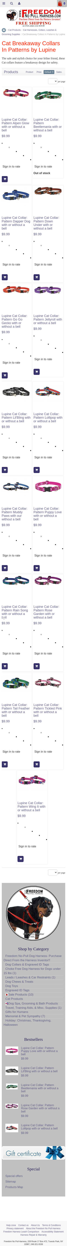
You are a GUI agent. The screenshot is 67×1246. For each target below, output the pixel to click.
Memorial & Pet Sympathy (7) (25, 1016)
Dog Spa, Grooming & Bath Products (31, 1003)
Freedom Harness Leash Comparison (21, 1231)
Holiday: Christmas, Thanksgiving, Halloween (27, 1022)
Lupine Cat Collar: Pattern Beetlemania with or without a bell (48, 125)
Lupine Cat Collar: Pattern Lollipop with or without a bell (48, 417)
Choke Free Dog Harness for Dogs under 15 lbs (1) (32, 971)
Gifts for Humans (16, 1012)
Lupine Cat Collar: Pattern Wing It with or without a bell (31, 806)
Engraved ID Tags (17, 990)
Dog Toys (11, 986)
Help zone (11, 1225)
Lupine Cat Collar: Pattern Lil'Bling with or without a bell (16, 417)
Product (29, 72)
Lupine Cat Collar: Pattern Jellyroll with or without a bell (48, 319)
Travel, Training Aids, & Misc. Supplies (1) (33, 1007)
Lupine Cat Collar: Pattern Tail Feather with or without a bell (16, 710)
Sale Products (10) (19, 994)
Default (48, 72)
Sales (59, 72)
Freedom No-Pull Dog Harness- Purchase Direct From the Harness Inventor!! (33, 958)
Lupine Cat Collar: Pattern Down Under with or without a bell (46, 223)
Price (39, 72)
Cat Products (14, 999)
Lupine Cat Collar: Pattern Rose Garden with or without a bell (46, 612)
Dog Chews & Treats (19, 981)
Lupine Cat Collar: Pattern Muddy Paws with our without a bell (14, 514)
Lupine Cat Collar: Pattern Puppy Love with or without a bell (48, 514)
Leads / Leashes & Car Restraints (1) (30, 977)
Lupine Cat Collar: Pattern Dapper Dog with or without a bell (16, 223)
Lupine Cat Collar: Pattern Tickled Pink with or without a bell (48, 710)
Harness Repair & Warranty (33, 1235)
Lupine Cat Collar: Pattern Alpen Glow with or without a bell (15, 125)
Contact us (23, 1225)
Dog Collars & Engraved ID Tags (27, 964)
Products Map (14, 1187)
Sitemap (10, 1181)
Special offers (14, 1176)
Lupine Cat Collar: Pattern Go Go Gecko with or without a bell (14, 321)
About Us (35, 1225)
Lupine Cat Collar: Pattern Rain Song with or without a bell (15, 612)
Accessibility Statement (53, 1231)
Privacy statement (15, 1228)
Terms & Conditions (51, 1225)
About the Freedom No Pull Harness (43, 1228)
